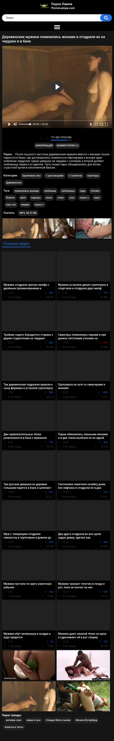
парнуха (36, 197)
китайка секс (13, 720)
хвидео (25, 204)
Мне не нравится (47, 138)
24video (95, 191)
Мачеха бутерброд (86, 720)
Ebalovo (10, 197)
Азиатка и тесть (14, 727)
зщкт (97, 197)
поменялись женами (27, 191)
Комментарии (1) (67, 145)
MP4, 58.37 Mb (28, 213)
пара (83, 191)
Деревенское (14, 182)
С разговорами (55, 175)
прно (23, 197)
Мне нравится (42, 138)
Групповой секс (31, 175)
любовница (68, 191)
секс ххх (11, 204)
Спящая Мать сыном (58, 720)
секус (60, 197)
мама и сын (34, 720)
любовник (50, 191)
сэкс (72, 197)
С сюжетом (75, 175)
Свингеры (93, 175)
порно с (39, 204)
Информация (44, 145)
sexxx (49, 197)
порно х (84, 197)
